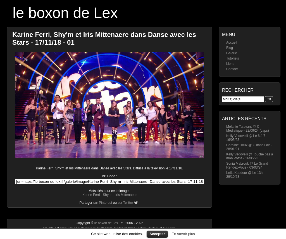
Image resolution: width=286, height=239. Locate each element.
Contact (232, 69)
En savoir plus (183, 234)
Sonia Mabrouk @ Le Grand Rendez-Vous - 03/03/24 (247, 165)
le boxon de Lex (65, 12)
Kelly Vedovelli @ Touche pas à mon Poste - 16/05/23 (249, 156)
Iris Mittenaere (126, 195)
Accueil (231, 42)
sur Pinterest (102, 203)
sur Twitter (125, 203)
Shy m (107, 195)
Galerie (231, 53)
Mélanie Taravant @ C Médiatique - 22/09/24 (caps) (247, 128)
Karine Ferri (91, 195)
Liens (230, 64)
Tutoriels (232, 58)
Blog (229, 48)
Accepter (157, 234)
